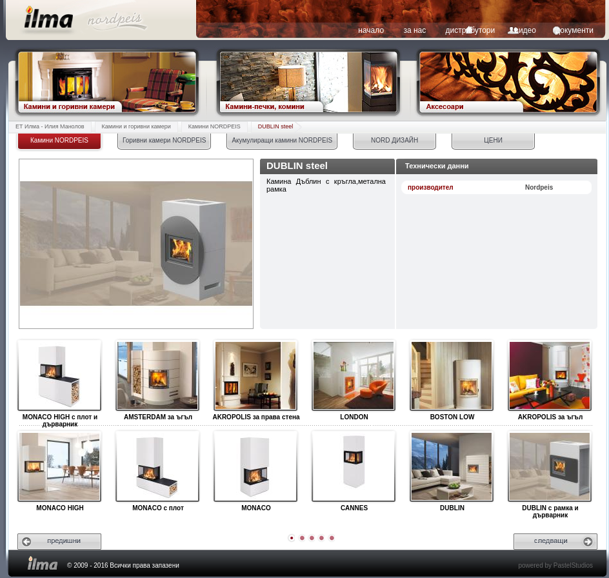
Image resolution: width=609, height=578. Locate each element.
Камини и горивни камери (136, 126)
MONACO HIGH (59, 467)
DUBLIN (451, 467)
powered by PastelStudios (555, 565)
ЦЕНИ (493, 140)
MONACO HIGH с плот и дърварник (59, 376)
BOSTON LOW (451, 376)
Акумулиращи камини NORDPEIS (282, 140)
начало (371, 30)
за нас (414, 30)
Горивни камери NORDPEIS (164, 140)
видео (525, 30)
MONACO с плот (157, 467)
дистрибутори (470, 30)
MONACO (255, 467)
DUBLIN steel (276, 126)
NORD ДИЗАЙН (394, 140)
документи (574, 30)
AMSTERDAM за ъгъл (157, 376)
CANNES (353, 467)
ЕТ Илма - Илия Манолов (50, 126)
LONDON (353, 376)
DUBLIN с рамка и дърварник (549, 467)
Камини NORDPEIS (214, 126)
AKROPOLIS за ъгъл (549, 376)
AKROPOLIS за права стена (255, 376)
